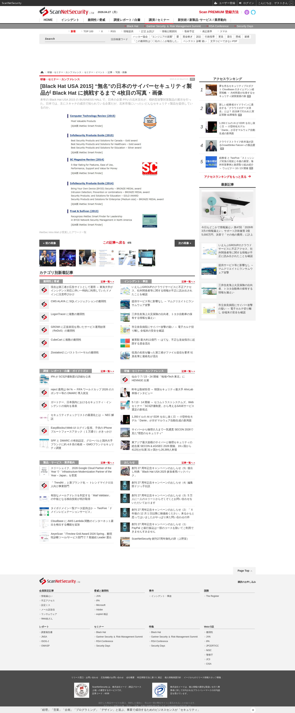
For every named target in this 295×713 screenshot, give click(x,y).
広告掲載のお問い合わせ (112, 677)
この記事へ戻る (117, 242)
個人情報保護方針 (173, 677)
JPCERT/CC (212, 645)
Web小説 (209, 626)
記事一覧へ (107, 281)
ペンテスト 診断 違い (195, 41)
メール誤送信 (48, 609)
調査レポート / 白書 (127, 19)
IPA (98, 600)
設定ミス (45, 605)
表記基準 (207, 31)
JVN (98, 596)
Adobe (99, 609)
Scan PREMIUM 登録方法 (219, 12)
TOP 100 (88, 31)
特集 (151, 626)
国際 (206, 590)
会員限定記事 (46, 590)
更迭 (220, 36)
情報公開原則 (169, 31)
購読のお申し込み (247, 582)
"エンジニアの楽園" (162, 36)
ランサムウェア (49, 614)
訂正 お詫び (147, 31)
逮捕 (246, 36)
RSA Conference (219, 26)
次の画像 (183, 243)
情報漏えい (46, 596)
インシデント (70, 19)
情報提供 (128, 31)
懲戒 (238, 36)
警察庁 (209, 655)
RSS (113, 31)
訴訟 (198, 36)
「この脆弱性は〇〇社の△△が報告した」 (156, 41)
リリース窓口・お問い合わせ (84, 677)
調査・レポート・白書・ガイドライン (65, 370)
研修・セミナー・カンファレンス (144, 370)
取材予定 (189, 31)
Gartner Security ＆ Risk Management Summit (174, 26)
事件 (151, 590)
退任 (229, 36)
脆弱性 (209, 632)
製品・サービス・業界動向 (59, 462)
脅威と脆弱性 (101, 590)
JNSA (44, 636)
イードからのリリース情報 (196, 677)
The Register (212, 596)
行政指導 (210, 36)
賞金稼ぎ (187, 36)
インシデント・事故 (136, 281)
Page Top (243, 570)
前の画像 (50, 243)
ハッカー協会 (140, 36)
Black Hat (132, 26)
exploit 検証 (102, 614)
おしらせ (129, 462)
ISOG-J (45, 641)
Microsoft (101, 605)
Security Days (245, 26)
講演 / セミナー (159, 19)
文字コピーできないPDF (223, 41)
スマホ (223, 31)
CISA (208, 664)
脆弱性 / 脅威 (96, 19)
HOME (48, 19)
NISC (209, 650)
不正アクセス (48, 600)
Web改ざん (46, 618)
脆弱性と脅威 (51, 281)
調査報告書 (46, 632)
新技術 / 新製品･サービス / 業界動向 (202, 19)
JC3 (208, 659)
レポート (44, 626)
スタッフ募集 (215, 677)
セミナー (99, 626)
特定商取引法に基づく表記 (149, 677)
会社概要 (130, 677)
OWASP (45, 645)
